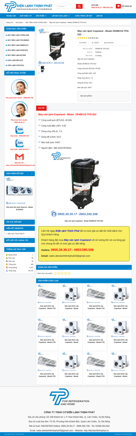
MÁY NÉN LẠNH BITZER (17, 55)
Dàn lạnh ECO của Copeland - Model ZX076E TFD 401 (71, 308)
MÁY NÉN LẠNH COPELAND (18, 35)
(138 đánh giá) (93, 38)
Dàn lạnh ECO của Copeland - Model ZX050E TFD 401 (71, 342)
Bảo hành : (89, 56)
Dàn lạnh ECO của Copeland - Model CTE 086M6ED (47, 376)
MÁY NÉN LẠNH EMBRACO (18, 45)
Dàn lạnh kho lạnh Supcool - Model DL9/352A (19, 208)
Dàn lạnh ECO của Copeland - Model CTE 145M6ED (96, 308)
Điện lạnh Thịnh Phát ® (16, 234)
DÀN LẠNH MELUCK (15, 60)
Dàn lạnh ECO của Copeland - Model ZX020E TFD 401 (121, 376)
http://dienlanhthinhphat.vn (96, 430)
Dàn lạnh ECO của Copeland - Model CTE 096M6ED (96, 342)
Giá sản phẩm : (86, 96)
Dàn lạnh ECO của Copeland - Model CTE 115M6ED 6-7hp (47, 342)
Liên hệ (97, 16)
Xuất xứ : (90, 52)
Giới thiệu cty (26, 16)
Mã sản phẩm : (88, 49)
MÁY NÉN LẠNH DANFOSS (18, 50)
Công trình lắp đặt (81, 16)
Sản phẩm (41, 16)
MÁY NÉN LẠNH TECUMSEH (18, 40)
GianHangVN (127, 434)
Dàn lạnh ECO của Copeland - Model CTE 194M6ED (47, 308)
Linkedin (109, 43)
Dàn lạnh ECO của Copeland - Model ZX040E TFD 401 (121, 342)
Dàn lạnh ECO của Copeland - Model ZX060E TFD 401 (121, 308)
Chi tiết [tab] (41, 108)
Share (83, 43)
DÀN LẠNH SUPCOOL (16, 65)
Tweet (95, 43)
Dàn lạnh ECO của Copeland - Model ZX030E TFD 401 (71, 376)
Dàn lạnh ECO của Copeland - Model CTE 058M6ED (96, 376)
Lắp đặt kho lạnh (59, 16)
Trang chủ (11, 16)
